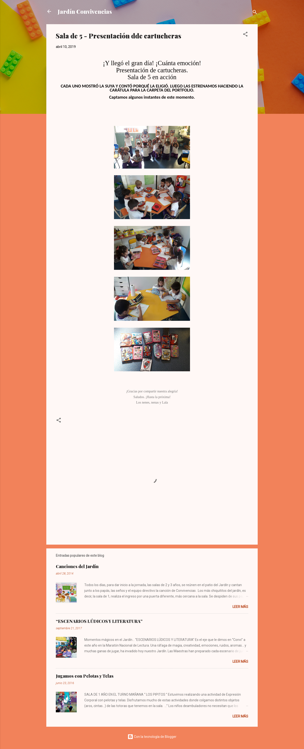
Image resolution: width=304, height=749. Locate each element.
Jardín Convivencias (85, 11)
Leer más (240, 607)
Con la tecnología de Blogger (152, 737)
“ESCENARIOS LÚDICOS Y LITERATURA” (99, 621)
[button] (245, 35)
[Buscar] (255, 13)
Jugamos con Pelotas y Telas (85, 676)
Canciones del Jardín (77, 566)
